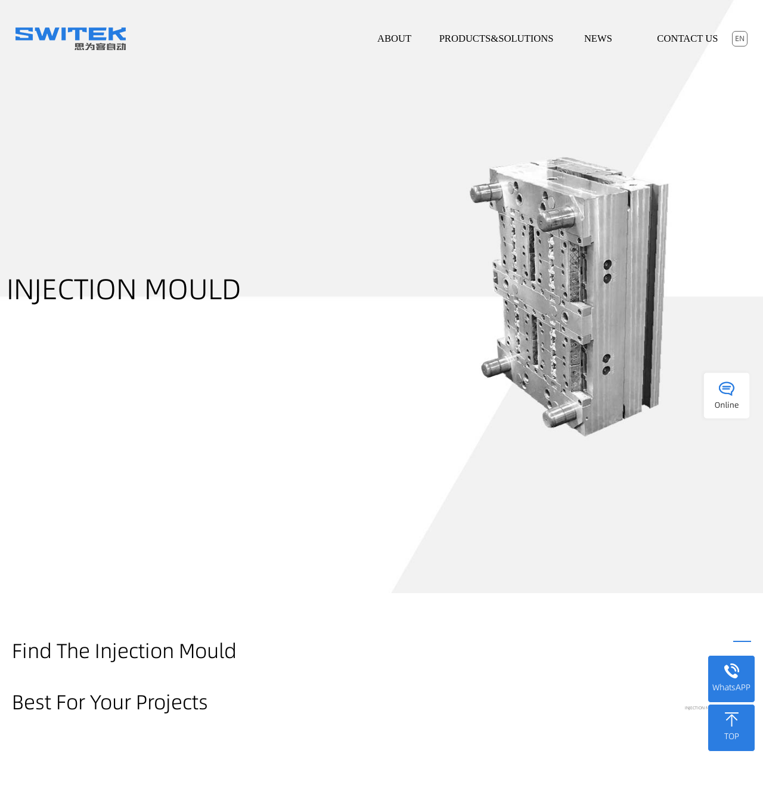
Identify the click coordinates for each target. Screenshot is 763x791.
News (598, 38)
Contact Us (687, 38)
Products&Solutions (496, 38)
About (394, 38)
